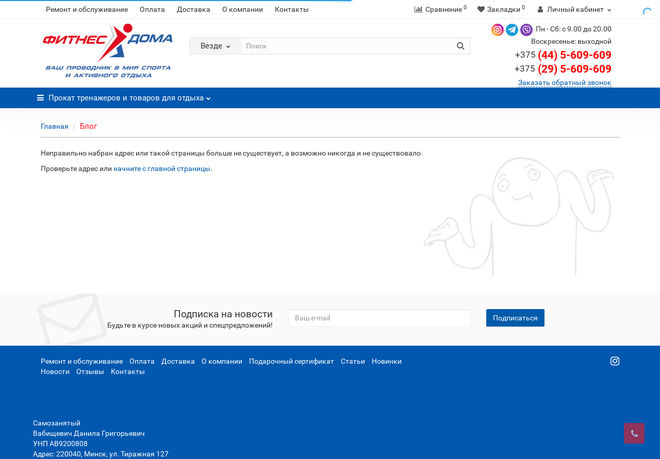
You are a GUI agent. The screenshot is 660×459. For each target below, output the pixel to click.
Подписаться (515, 318)
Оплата (152, 9)
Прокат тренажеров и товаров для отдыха (124, 95)
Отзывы (90, 371)
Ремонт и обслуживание (87, 9)
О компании (242, 9)
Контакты (292, 9)
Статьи (353, 361)
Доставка (193, 9)
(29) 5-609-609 (563, 69)
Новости (55, 371)
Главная (55, 126)
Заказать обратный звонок (565, 82)
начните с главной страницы (161, 168)
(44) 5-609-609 (563, 55)
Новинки (387, 361)
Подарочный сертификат (291, 361)
